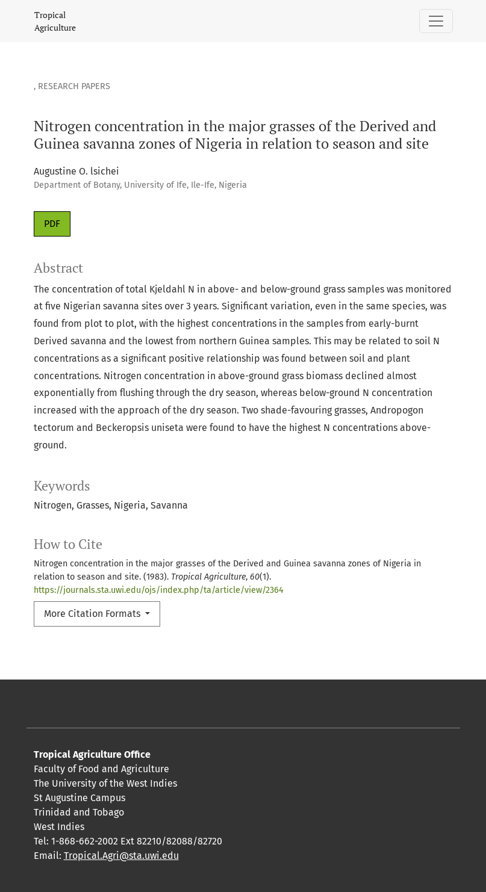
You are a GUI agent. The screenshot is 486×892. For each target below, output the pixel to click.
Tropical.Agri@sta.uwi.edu (121, 855)
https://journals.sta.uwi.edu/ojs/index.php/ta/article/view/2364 (159, 590)
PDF (52, 223)
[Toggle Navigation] (436, 21)
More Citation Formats (93, 613)
